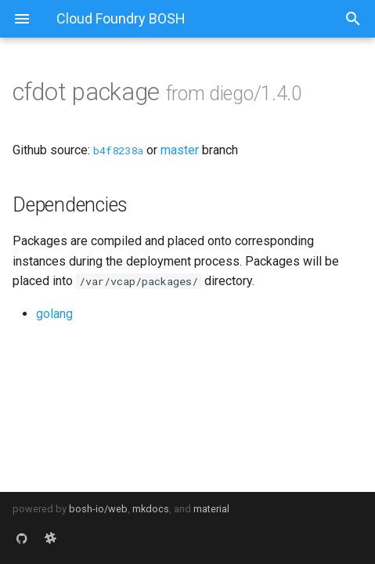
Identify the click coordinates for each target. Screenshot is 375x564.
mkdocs (150, 509)
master (179, 150)
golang (54, 313)
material (211, 509)
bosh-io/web (98, 509)
